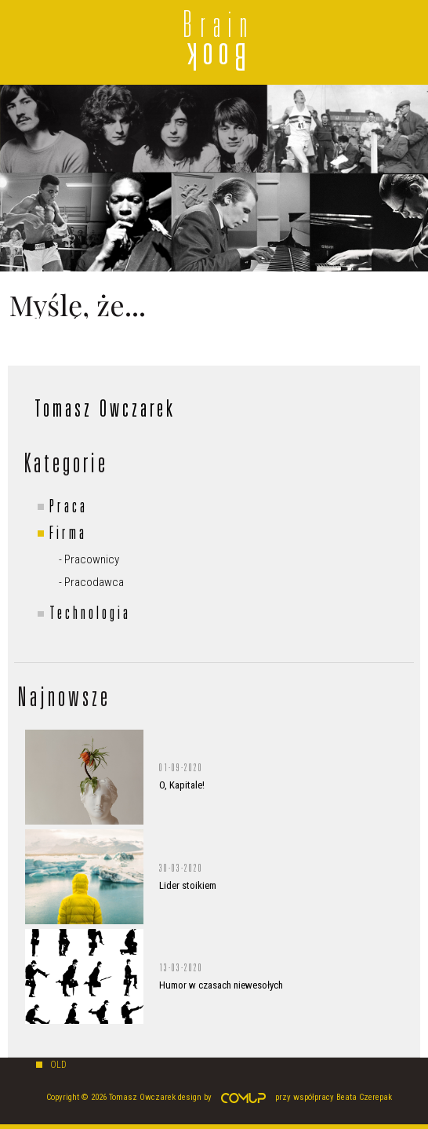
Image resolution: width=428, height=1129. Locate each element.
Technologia (90, 615)
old (58, 1064)
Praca (68, 508)
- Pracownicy (89, 559)
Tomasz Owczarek (105, 411)
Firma (68, 535)
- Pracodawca (91, 582)
